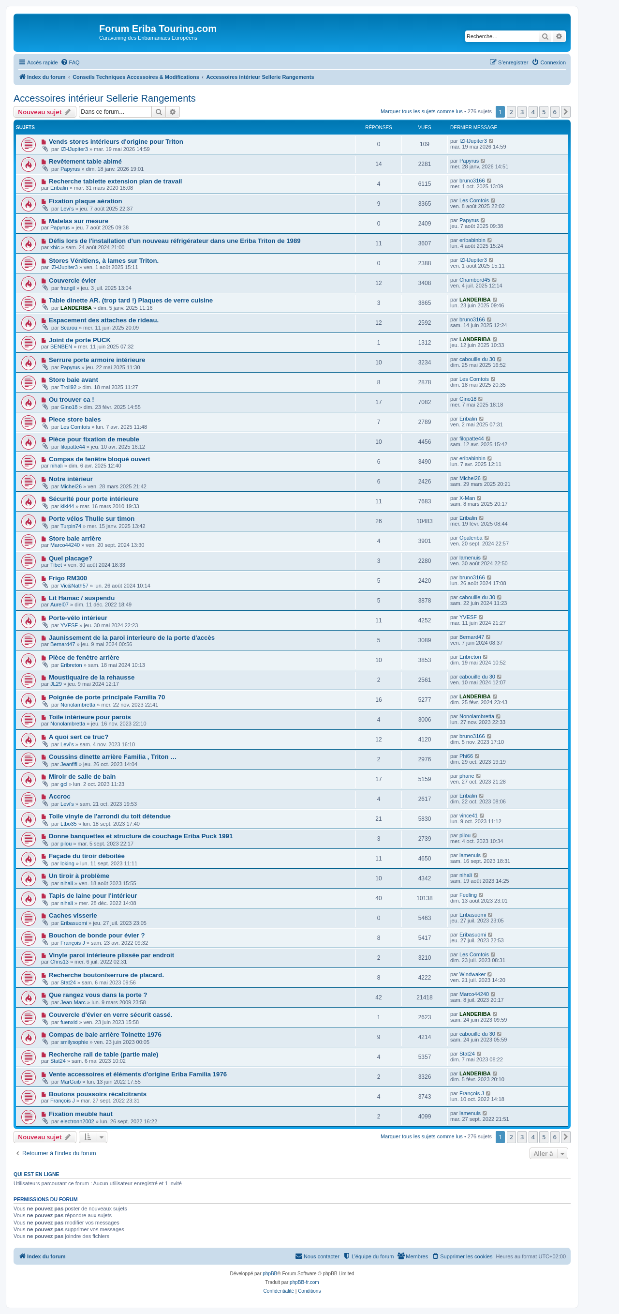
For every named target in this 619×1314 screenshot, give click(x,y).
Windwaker (472, 974)
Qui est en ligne (36, 1174)
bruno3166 (472, 180)
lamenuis (470, 557)
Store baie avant (73, 379)
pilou (66, 843)
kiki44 (67, 506)
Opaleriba (471, 538)
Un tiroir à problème (79, 875)
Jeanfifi (68, 764)
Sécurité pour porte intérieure (93, 498)
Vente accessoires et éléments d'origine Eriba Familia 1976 (138, 1074)
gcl (63, 784)
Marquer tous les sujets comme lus (422, 111)
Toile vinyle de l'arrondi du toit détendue (110, 816)
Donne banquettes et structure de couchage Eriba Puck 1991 (141, 836)
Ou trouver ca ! (71, 399)
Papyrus (70, 169)
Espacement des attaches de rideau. (104, 320)
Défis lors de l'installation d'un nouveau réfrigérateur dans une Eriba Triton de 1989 (175, 240)
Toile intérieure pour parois (90, 717)
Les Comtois (474, 200)
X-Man (467, 498)
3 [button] (522, 111)
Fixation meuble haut (81, 1114)
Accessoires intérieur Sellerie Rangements (105, 98)
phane (466, 776)
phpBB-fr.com (304, 1282)
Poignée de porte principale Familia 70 (107, 697)
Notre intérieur (71, 479)
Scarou (68, 328)
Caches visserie (73, 915)
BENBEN (61, 346)
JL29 (56, 684)
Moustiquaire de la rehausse (91, 677)
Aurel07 (59, 604)
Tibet (56, 565)
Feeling (468, 895)
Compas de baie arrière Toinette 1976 (105, 1034)
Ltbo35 (68, 824)
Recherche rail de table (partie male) (103, 1054)
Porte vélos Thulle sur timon (91, 518)
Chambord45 (474, 280)
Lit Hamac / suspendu (82, 598)
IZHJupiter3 (74, 149)
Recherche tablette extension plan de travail (115, 181)
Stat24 (68, 982)
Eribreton (71, 665)
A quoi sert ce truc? (78, 736)
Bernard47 (62, 644)
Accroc (60, 796)
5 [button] (543, 111)
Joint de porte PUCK (80, 340)
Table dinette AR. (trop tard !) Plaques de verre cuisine (131, 300)
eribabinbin (472, 240)
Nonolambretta (77, 705)
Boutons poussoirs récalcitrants (98, 1094)
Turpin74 (70, 526)
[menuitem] (70, 62)
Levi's (67, 208)
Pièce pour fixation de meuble (94, 439)
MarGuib (70, 1082)
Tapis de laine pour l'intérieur (93, 895)
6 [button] (555, 111)
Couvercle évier (72, 280)
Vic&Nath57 (74, 586)
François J (72, 943)
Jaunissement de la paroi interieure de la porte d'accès (132, 637)
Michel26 (71, 486)
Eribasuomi (73, 923)
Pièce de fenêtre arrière (84, 657)
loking (67, 863)
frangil (67, 288)
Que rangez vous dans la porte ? (98, 994)
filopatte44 (72, 447)
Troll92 (68, 387)
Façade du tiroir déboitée (87, 856)
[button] (566, 112)
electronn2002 (77, 1121)
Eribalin (59, 188)
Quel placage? (70, 558)
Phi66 (466, 756)
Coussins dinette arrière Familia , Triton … (113, 756)
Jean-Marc (73, 1002)
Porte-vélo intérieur (78, 617)
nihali (56, 465)
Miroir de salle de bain (82, 776)
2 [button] (511, 111)
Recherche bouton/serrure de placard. (106, 975)
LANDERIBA (76, 308)
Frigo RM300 (68, 578)
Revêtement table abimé (85, 161)
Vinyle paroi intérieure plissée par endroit (111, 955)
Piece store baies (75, 419)
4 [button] (533, 111)
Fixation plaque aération (85, 201)
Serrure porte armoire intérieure (97, 359)
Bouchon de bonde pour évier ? (97, 935)
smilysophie (74, 1042)
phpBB (270, 1273)
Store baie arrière (75, 538)
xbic (55, 247)
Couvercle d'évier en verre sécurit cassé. (110, 1014)
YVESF (69, 625)
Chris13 (59, 962)
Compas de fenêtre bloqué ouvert (99, 459)
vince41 (468, 815)
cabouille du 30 (477, 359)
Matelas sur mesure (78, 221)
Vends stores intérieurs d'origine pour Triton (116, 141)
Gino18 (68, 407)
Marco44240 (65, 545)
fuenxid (68, 1022)
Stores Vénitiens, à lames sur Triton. (104, 260)
